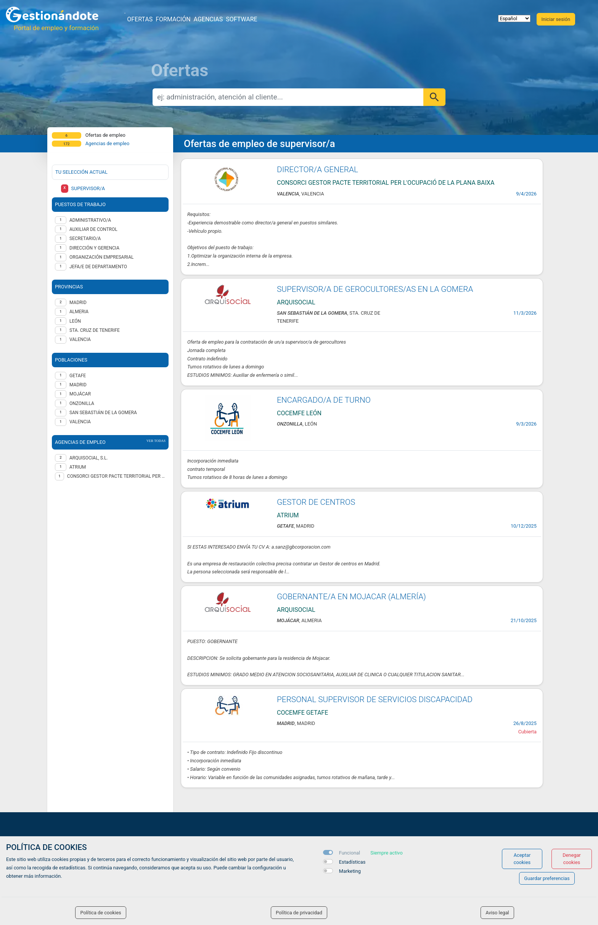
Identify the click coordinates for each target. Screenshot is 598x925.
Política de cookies (100, 912)
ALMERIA (78, 311)
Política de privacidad (299, 912)
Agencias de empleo (107, 143)
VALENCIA (80, 339)
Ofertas (140, 19)
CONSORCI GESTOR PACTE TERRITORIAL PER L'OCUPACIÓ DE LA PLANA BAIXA (116, 476)
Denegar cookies (572, 858)
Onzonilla (81, 403)
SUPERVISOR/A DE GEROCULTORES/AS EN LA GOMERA (375, 289)
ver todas (156, 441)
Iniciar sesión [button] (556, 19)
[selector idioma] (514, 18)
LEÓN (75, 321)
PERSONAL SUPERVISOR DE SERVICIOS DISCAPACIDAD (375, 699)
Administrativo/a (90, 220)
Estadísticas (352, 862)
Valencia (80, 421)
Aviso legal (497, 912)
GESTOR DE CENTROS (316, 502)
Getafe (77, 375)
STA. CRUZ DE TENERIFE (94, 330)
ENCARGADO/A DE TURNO (324, 400)
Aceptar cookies (522, 858)
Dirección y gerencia (94, 248)
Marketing (350, 871)
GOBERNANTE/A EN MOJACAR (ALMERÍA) (351, 596)
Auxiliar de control (93, 229)
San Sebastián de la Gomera (103, 412)
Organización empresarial (101, 257)
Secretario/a (85, 238)
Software (241, 19)
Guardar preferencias (546, 878)
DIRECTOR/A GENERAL (317, 169)
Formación (173, 19)
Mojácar (80, 394)
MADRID (78, 302)
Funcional (349, 853)
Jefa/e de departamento (98, 266)
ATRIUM (77, 467)
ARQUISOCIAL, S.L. (88, 458)
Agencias (208, 19)
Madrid (78, 384)
